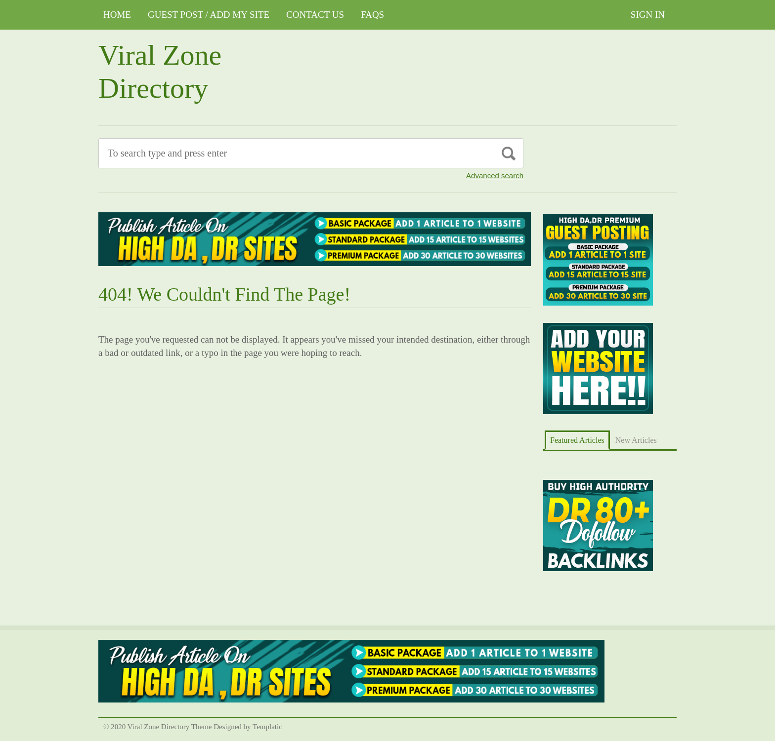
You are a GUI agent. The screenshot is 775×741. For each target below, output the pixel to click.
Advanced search (494, 175)
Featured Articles (577, 440)
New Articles (636, 440)
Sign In (648, 14)
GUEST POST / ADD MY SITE (208, 14)
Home (117, 14)
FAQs (372, 14)
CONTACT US (315, 14)
